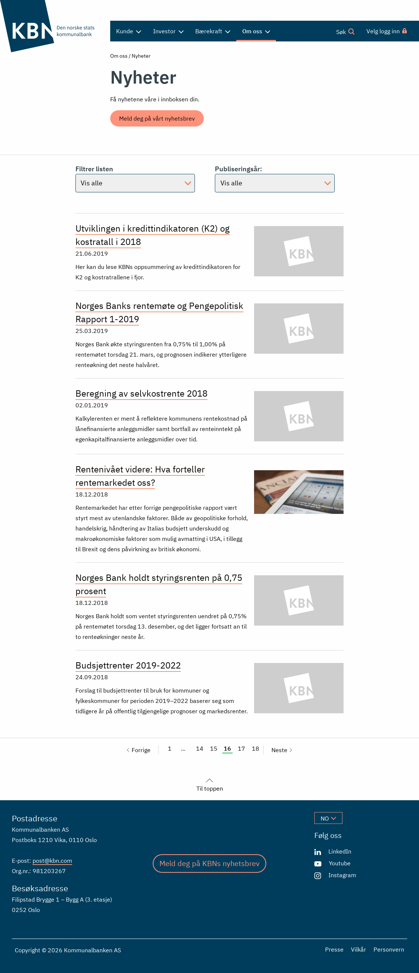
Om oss (119, 56)
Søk (345, 31)
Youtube (340, 863)
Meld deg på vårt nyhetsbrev (157, 118)
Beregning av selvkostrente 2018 (141, 393)
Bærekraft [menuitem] (212, 31)
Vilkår (358, 949)
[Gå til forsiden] (52, 26)
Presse (334, 949)
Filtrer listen (135, 178)
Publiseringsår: (275, 178)
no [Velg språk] (328, 818)
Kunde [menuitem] (128, 31)
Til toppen (209, 784)
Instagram (342, 875)
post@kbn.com (52, 860)
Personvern (389, 949)
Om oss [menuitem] (256, 31)
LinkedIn (339, 851)
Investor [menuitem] (168, 31)
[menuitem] (387, 31)
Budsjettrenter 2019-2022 (128, 665)
